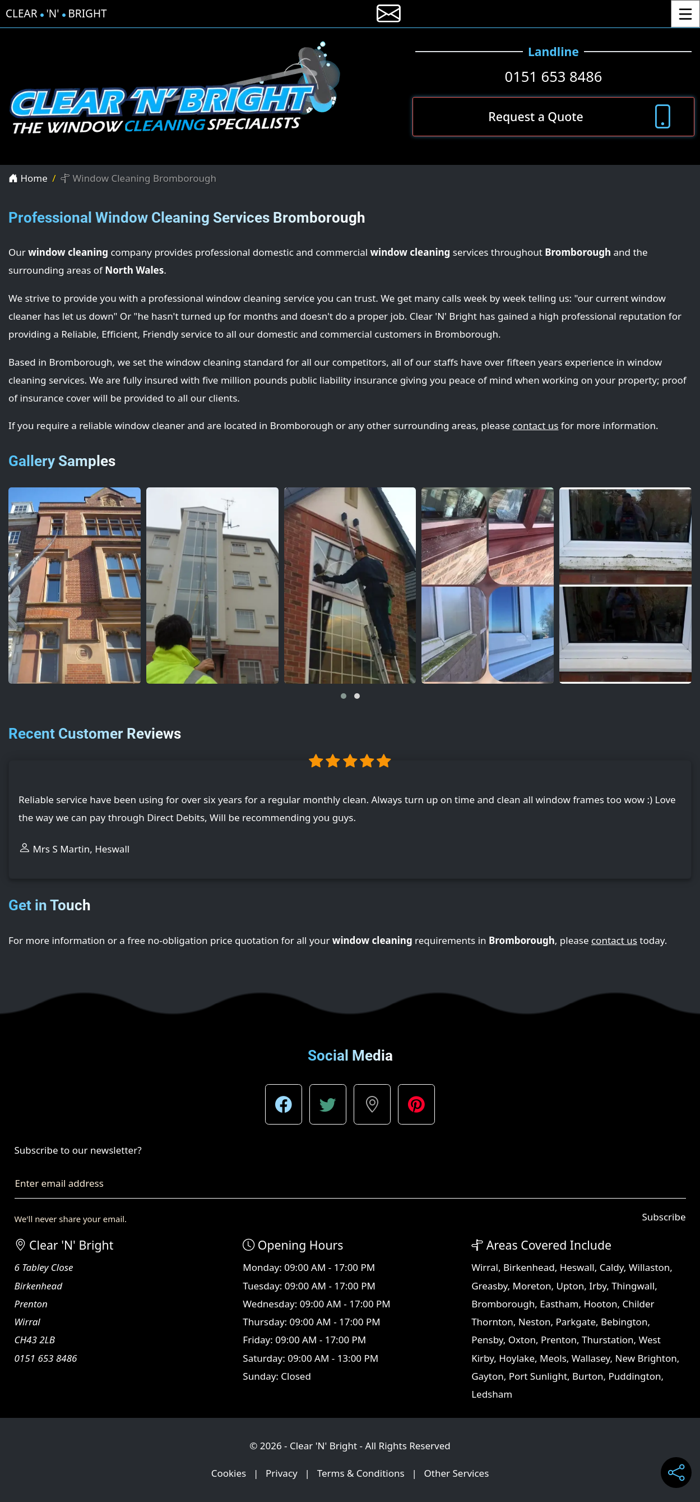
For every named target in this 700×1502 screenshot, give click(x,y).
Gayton (487, 1376)
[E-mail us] (389, 13)
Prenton (559, 1339)
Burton (588, 1376)
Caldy (612, 1267)
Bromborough (503, 1303)
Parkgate (575, 1321)
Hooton (600, 1303)
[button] (343, 696)
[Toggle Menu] (685, 13)
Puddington (635, 1376)
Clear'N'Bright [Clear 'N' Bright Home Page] (56, 13)
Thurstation (608, 1339)
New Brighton (645, 1358)
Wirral (484, 1267)
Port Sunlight (538, 1376)
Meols (553, 1358)
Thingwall (633, 1285)
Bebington (624, 1321)
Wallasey (591, 1358)
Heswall (577, 1267)
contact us (535, 425)
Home (28, 178)
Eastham (559, 1303)
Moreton (532, 1285)
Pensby (487, 1339)
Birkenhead (529, 1267)
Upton (570, 1285)
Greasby (489, 1285)
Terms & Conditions (361, 1473)
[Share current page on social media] (676, 1472)
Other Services (456, 1473)
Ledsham (491, 1394)
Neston (534, 1321)
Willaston (649, 1267)
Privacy (282, 1473)
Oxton (522, 1339)
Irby (597, 1285)
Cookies (229, 1473)
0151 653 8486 (553, 76)
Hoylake (517, 1358)
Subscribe (663, 1216)
